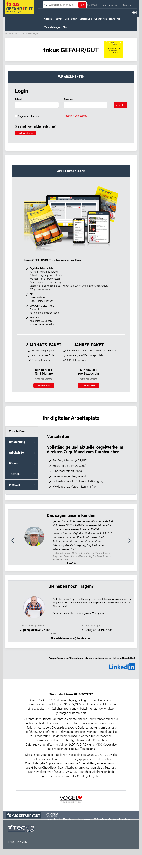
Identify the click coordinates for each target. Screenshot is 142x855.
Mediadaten (68, 819)
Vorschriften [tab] (17, 431)
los (82, 5)
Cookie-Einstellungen (122, 819)
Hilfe (78, 819)
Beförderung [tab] (17, 442)
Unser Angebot (110, 5)
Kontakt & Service (87, 5)
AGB (96, 819)
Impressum (87, 819)
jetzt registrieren (25, 133)
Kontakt (57, 819)
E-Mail (18, 99)
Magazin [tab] (14, 484)
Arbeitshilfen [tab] (17, 452)
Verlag (49, 819)
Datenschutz (105, 819)
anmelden (120, 105)
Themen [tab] (14, 474)
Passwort (69, 99)
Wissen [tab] (13, 463)
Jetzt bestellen (44, 385)
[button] (17, 542)
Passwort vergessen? (75, 115)
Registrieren (129, 5)
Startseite (13, 33)
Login (21, 91)
